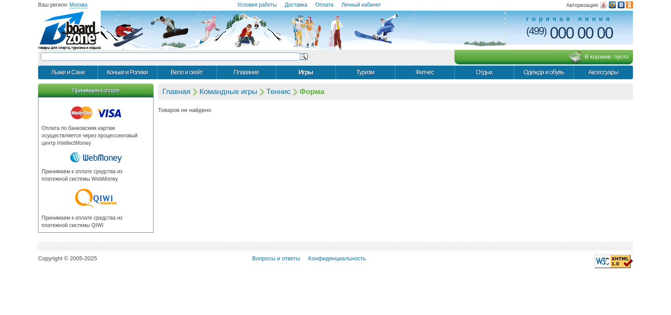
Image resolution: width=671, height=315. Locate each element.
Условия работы (256, 5)
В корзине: (599, 57)
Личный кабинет (361, 5)
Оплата (324, 5)
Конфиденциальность (337, 258)
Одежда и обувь (544, 72)
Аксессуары (603, 72)
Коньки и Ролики (127, 72)
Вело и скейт (187, 72)
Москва (78, 5)
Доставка (296, 5)
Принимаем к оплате (95, 90)
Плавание (246, 72)
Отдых (484, 72)
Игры (305, 72)
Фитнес (425, 72)
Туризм (365, 72)
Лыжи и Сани (67, 72)
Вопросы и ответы (276, 258)
